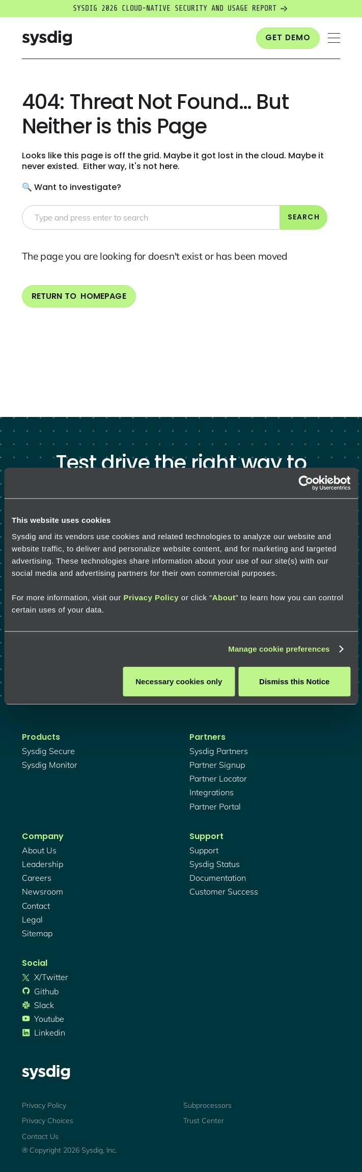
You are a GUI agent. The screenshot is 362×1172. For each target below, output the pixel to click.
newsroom (42, 891)
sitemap (37, 933)
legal (32, 919)
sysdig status (214, 864)
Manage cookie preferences (278, 649)
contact (36, 906)
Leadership (42, 864)
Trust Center (203, 1120)
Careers (36, 878)
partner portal (215, 806)
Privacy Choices (47, 1120)
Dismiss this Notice (294, 681)
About (224, 597)
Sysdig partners (218, 751)
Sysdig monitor (49, 765)
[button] (334, 38)
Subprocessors (207, 1105)
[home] (47, 38)
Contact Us (40, 1136)
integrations (211, 792)
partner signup (217, 765)
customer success (223, 891)
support (203, 850)
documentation (217, 878)
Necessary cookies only (178, 681)
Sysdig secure (48, 751)
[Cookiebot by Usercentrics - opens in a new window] (305, 483)
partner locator (218, 778)
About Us (39, 850)
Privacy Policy (151, 597)
